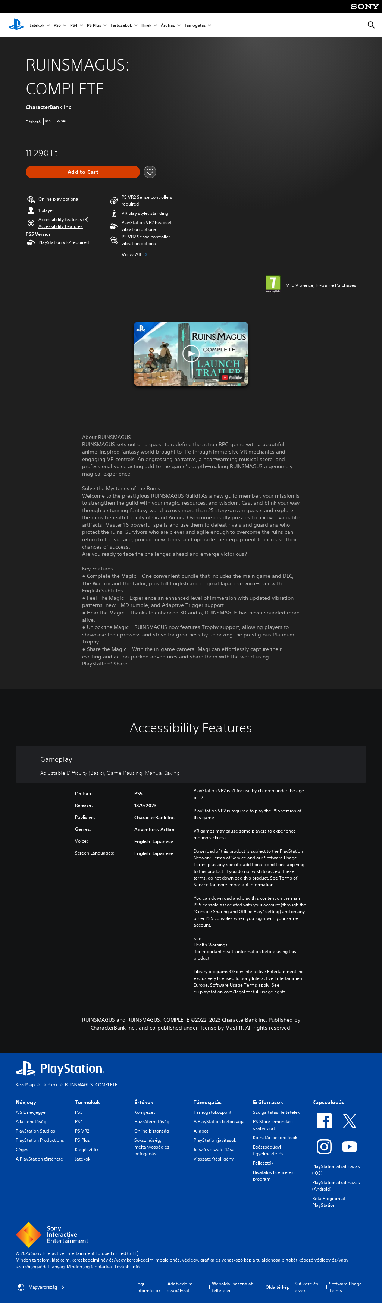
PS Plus (94, 25)
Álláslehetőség (31, 1121)
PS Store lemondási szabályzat (273, 1124)
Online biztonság (151, 1131)
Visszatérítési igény (214, 1159)
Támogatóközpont (212, 1112)
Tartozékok (121, 25)
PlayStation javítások (215, 1140)
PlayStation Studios (35, 1131)
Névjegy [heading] (26, 1102)
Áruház (168, 25)
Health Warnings (211, 945)
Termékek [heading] (87, 1102)
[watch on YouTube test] (232, 377)
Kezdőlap (25, 1084)
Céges (22, 1149)
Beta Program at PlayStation (328, 1201)
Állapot (201, 1131)
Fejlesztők (263, 1163)
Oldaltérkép (277, 1287)
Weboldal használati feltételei (233, 1287)
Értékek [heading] (143, 1102)
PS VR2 (82, 1131)
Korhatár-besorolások (275, 1137)
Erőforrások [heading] (268, 1102)
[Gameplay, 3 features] (191, 764)
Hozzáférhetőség (151, 1121)
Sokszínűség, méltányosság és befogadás (151, 1147)
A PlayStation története (39, 1159)
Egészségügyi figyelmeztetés (268, 1150)
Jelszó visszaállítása (214, 1149)
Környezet (144, 1112)
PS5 (57, 25)
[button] (60, 226)
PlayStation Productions (40, 1140)
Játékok (37, 25)
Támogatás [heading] (208, 1102)
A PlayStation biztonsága (219, 1121)
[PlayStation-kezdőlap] (16, 25)
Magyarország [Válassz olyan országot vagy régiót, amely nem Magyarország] (41, 1287)
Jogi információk (148, 1287)
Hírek (146, 25)
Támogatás (195, 25)
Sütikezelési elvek (307, 1287)
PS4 (74, 25)
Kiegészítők (86, 1149)
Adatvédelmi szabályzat (180, 1287)
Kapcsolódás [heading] (328, 1102)
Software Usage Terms (345, 1287)
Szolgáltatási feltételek (276, 1112)
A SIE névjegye (31, 1112)
